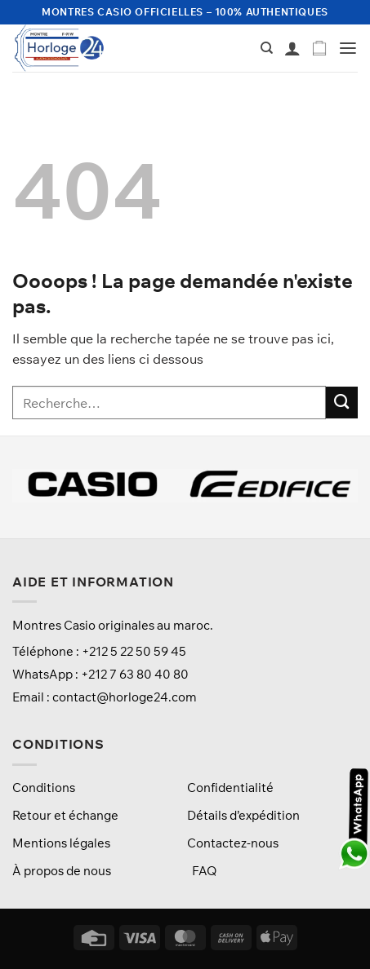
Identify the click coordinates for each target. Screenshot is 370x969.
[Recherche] (267, 48)
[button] (319, 48)
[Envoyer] (342, 402)
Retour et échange (65, 815)
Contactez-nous (233, 843)
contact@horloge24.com (124, 697)
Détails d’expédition (243, 815)
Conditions (43, 787)
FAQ (204, 870)
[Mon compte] (292, 48)
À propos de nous (61, 870)
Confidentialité (230, 787)
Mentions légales (61, 843)
